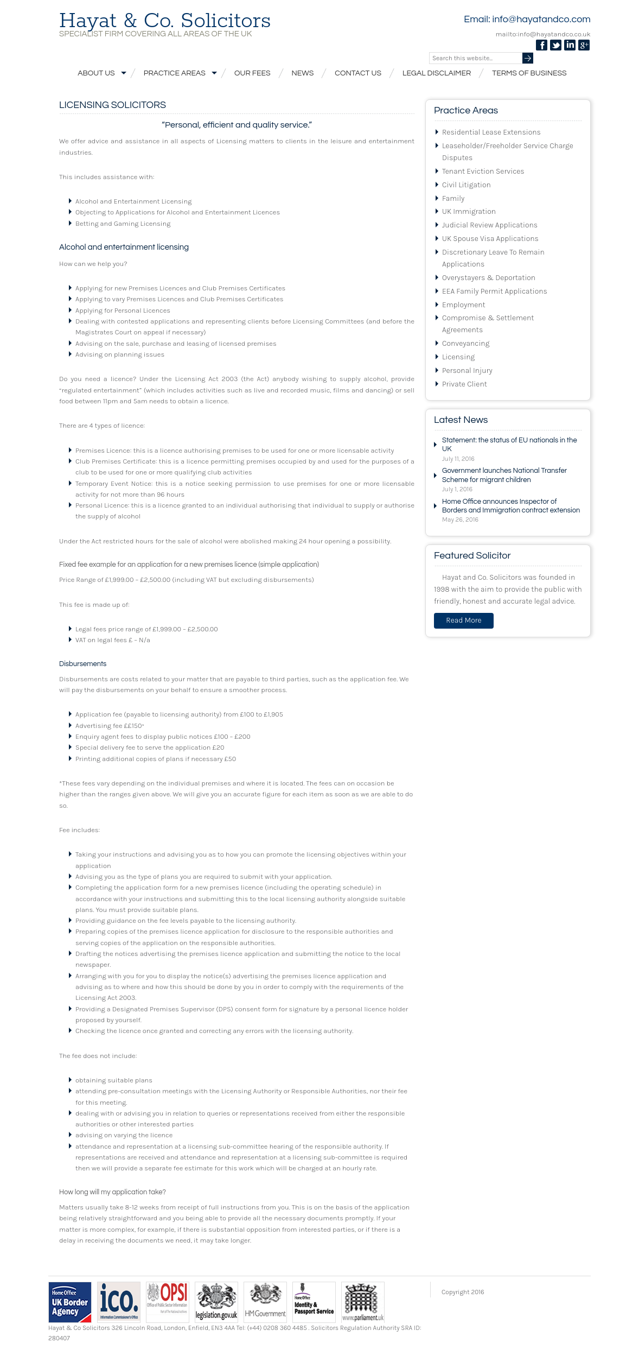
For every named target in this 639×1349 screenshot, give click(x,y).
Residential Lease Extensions (491, 132)
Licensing (458, 357)
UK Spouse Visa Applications (490, 238)
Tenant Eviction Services (483, 171)
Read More (463, 620)
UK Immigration (469, 211)
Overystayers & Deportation (488, 277)
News (303, 73)
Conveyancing (465, 343)
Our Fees (252, 73)
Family (453, 198)
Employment (463, 304)
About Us (99, 73)
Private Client (464, 384)
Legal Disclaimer (436, 73)
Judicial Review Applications (490, 225)
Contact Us (358, 73)
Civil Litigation (466, 184)
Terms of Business (529, 73)
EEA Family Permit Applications (494, 291)
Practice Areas (178, 73)
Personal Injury (467, 370)
